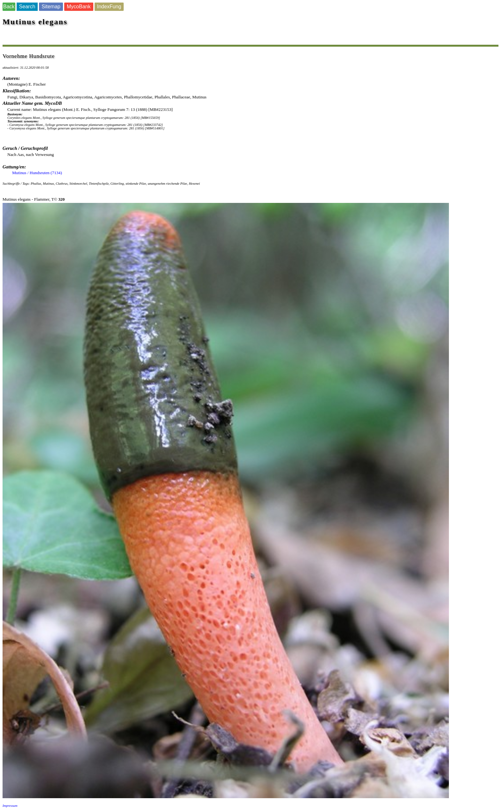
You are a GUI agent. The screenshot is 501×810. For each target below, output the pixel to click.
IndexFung (109, 6)
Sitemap (51, 6)
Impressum (10, 805)
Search (27, 6)
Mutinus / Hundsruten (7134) (37, 172)
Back (9, 6)
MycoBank (79, 6)
